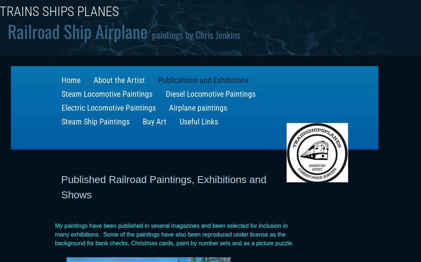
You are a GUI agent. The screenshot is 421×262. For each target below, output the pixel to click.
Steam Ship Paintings (96, 121)
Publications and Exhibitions (203, 80)
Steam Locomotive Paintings (107, 94)
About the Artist (119, 80)
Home (71, 80)
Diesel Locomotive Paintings (211, 94)
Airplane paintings (198, 107)
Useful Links (199, 121)
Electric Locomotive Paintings (109, 107)
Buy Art (154, 121)
